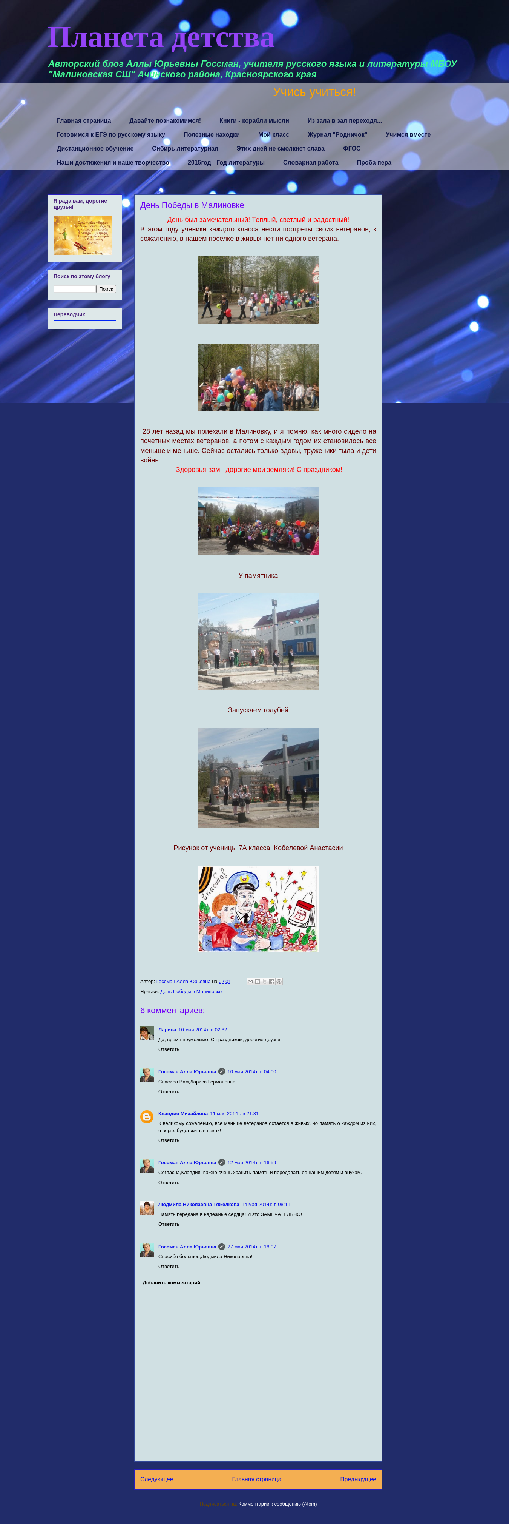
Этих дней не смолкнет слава (281, 148)
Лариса (167, 1029)
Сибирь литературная (185, 148)
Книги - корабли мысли (254, 120)
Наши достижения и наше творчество (113, 162)
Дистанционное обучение (95, 148)
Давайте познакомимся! (165, 120)
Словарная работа (311, 162)
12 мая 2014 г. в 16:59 (251, 1162)
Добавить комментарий (172, 1282)
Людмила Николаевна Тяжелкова (198, 1204)
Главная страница (84, 120)
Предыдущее (358, 1479)
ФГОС (352, 148)
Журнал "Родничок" (337, 134)
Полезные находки (212, 134)
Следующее (156, 1479)
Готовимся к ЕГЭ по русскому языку (111, 134)
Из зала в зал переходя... (345, 120)
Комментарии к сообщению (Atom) (278, 1504)
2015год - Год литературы (226, 162)
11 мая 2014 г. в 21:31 (234, 1113)
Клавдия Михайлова (183, 1113)
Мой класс (273, 134)
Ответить (168, 1049)
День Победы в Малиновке (191, 991)
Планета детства (161, 36)
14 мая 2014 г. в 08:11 (266, 1204)
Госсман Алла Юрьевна (187, 1071)
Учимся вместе (408, 134)
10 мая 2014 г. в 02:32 (202, 1029)
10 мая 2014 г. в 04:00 (251, 1071)
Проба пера (374, 162)
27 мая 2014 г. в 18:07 (251, 1247)
